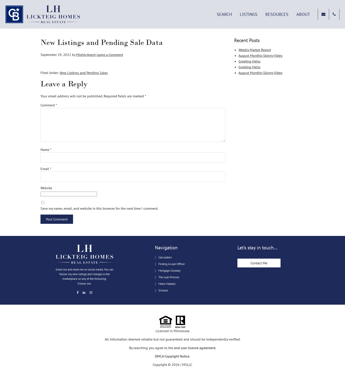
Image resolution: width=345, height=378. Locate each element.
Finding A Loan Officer (171, 264)
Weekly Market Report (255, 50)
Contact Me (259, 263)
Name (45, 149)
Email (45, 169)
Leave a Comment (110, 54)
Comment (48, 105)
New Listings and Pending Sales (84, 72)
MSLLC (187, 364)
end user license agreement (194, 348)
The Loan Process (168, 277)
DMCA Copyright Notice (172, 356)
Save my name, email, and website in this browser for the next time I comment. (99, 208)
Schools (163, 290)
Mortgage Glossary (169, 270)
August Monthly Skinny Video (261, 55)
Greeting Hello (250, 61)
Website (46, 188)
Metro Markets (166, 284)
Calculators (165, 257)
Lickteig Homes (43, 14)
